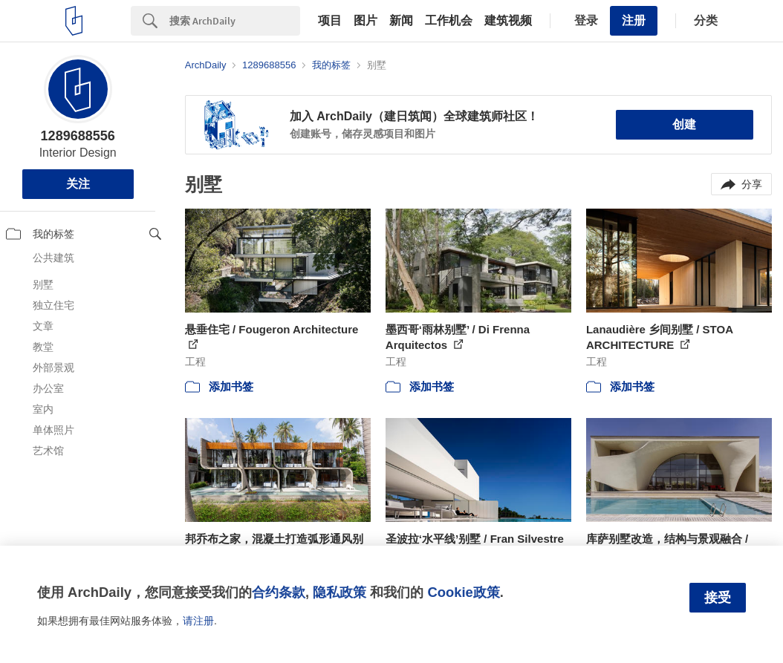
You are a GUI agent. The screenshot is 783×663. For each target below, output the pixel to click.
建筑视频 (508, 21)
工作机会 (448, 21)
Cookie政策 (463, 592)
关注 (78, 183)
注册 (634, 20)
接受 (717, 597)
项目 (330, 21)
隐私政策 (339, 592)
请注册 (198, 621)
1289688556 (78, 135)
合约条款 (278, 592)
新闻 (401, 21)
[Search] (234, 21)
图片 (365, 21)
